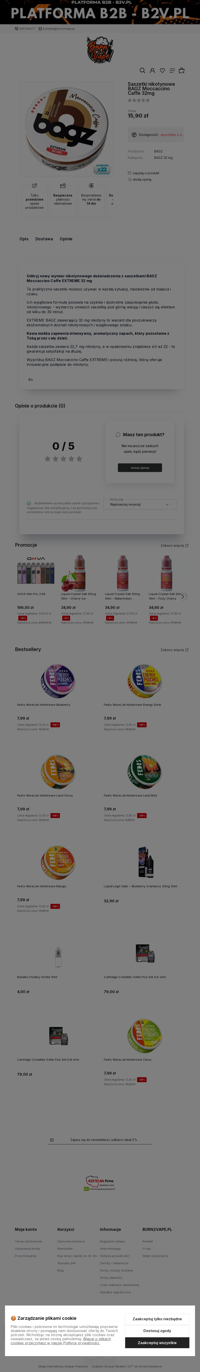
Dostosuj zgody (157, 1330)
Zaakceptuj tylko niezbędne (157, 1319)
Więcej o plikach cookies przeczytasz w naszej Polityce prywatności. (61, 1341)
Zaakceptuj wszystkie (157, 1342)
